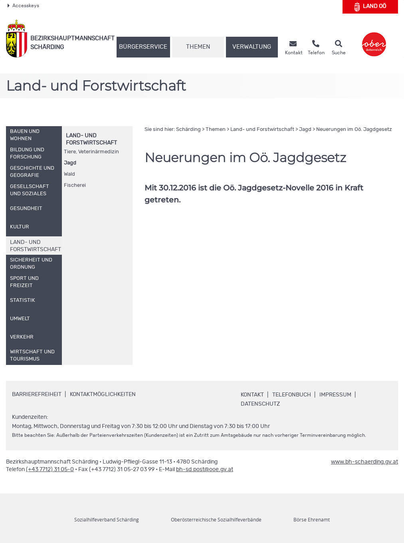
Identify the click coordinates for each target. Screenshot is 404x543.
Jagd (70, 163)
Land (370, 7)
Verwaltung (251, 47)
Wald (69, 174)
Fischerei (75, 185)
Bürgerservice (143, 47)
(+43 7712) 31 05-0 (50, 469)
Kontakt (252, 395)
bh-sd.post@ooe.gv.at (204, 469)
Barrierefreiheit (36, 394)
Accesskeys (23, 5)
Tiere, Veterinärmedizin (91, 152)
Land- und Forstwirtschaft (262, 129)
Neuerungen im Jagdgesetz (354, 129)
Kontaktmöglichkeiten (103, 394)
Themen (198, 47)
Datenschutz (260, 404)
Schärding (188, 129)
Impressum (335, 395)
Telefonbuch (291, 395)
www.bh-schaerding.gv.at (364, 462)
